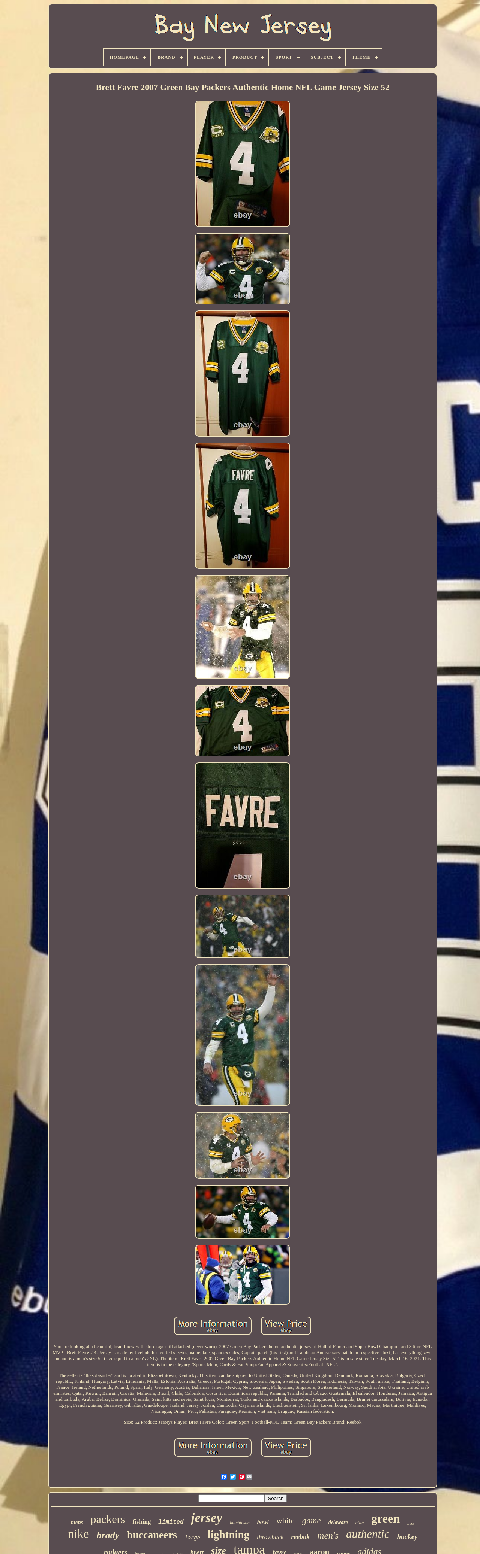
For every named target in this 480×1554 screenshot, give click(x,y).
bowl (263, 1522)
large (192, 1538)
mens (77, 1522)
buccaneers (152, 1535)
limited (170, 1522)
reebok (300, 1537)
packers (108, 1519)
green (385, 1518)
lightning (228, 1535)
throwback (270, 1537)
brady (108, 1535)
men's (328, 1535)
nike (78, 1534)
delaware (338, 1522)
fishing (141, 1521)
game (311, 1520)
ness (410, 1523)
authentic (367, 1534)
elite (360, 1522)
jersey (207, 1518)
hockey (407, 1537)
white (285, 1520)
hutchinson (240, 1522)
